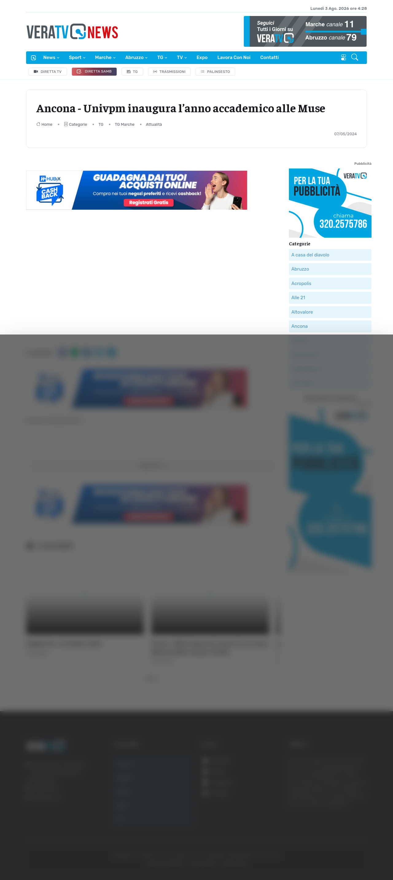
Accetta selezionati (330, 800)
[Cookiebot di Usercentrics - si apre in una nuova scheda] (52, 858)
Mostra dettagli (335, 858)
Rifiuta (331, 820)
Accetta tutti (330, 779)
